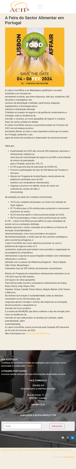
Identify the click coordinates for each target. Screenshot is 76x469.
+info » (30, 373)
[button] (40, 6)
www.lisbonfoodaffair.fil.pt (38, 341)
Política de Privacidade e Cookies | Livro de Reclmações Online (47, 458)
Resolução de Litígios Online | (12, 458)
